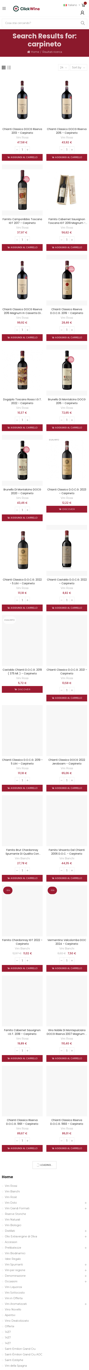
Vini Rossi (22, 137)
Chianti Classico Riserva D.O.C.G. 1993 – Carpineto (66, 1122)
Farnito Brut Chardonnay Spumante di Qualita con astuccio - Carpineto (22, 853)
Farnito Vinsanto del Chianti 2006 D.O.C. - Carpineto (67, 852)
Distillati (10, 1230)
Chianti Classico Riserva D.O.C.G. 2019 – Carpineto (66, 311)
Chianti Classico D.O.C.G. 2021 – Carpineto (67, 671)
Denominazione (15, 1275)
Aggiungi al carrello (23, 157)
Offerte (9, 1326)
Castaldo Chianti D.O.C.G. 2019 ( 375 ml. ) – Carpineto (22, 671)
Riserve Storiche (15, 1214)
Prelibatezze (13, 1247)
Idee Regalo (13, 1259)
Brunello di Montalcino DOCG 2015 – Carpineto (67, 401)
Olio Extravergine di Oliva (21, 1236)
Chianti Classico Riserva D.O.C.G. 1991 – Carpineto (22, 1122)
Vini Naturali (12, 1219)
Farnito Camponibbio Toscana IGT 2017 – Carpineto (22, 221)
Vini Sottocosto (15, 1292)
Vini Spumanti (14, 1264)
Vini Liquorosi (13, 1287)
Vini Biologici (13, 1225)
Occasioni (11, 1281)
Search (83, 23)
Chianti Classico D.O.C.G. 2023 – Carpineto (66, 491)
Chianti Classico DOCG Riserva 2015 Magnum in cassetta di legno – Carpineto (22, 313)
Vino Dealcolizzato (17, 1320)
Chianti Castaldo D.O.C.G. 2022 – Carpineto (67, 581)
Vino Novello (13, 1309)
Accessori (11, 1242)
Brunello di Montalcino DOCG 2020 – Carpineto (22, 491)
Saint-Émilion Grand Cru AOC (23, 1354)
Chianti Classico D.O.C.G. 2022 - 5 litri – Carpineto (22, 581)
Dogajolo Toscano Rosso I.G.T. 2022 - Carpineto (22, 401)
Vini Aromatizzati (16, 1304)
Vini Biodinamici (15, 1253)
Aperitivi (10, 1315)
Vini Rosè (11, 1197)
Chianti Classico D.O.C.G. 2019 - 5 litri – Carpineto (22, 761)
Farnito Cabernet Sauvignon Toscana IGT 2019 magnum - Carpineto (66, 223)
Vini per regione (15, 1270)
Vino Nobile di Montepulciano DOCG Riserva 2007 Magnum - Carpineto (67, 1034)
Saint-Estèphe (14, 1360)
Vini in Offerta (14, 1298)
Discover (68, 509)
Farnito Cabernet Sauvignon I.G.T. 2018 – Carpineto (22, 1032)
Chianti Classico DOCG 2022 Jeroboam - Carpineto (66, 761)
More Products (44, 1165)
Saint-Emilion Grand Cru (20, 1349)
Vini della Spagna (16, 1365)
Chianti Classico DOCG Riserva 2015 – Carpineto (67, 131)
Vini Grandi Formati (17, 1208)
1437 (8, 1332)
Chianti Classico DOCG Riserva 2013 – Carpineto (22, 131)
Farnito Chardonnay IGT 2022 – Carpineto (22, 942)
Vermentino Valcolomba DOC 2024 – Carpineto (66, 942)
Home (7, 1177)
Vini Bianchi (22, 858)
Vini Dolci (11, 1202)
